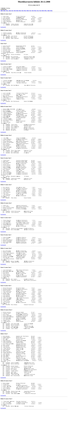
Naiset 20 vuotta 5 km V (6, 67)
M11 (25, 10)
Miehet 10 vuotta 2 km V (6, 210)
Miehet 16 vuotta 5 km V (6, 109)
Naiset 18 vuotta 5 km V (6, 93)
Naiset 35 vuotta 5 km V (6, 81)
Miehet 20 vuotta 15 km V (6, 394)
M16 (17, 10)
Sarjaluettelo (3, 28)
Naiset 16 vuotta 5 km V (6, 163)
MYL (45, 10)
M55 (4, 10)
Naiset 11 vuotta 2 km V (6, 225)
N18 (15, 10)
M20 (48, 10)
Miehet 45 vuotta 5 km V (6, 14)
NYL (7, 10)
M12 (35, 10)
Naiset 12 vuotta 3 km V (6, 276)
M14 (20, 10)
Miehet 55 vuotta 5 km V (6, 31)
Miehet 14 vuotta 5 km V (6, 140)
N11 (30, 10)
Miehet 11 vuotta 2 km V (6, 191)
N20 (10, 10)
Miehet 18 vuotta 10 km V (6, 320)
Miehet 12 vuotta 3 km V (6, 256)
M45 (2, 10)
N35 (12, 10)
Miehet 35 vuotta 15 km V (6, 412)
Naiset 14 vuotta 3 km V (6, 294)
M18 (43, 10)
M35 (51, 10)
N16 (22, 10)
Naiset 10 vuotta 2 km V (6, 242)
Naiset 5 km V (4, 45)
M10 (28, 10)
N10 (32, 10)
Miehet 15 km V (4, 344)
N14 (40, 10)
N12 (38, 10)
